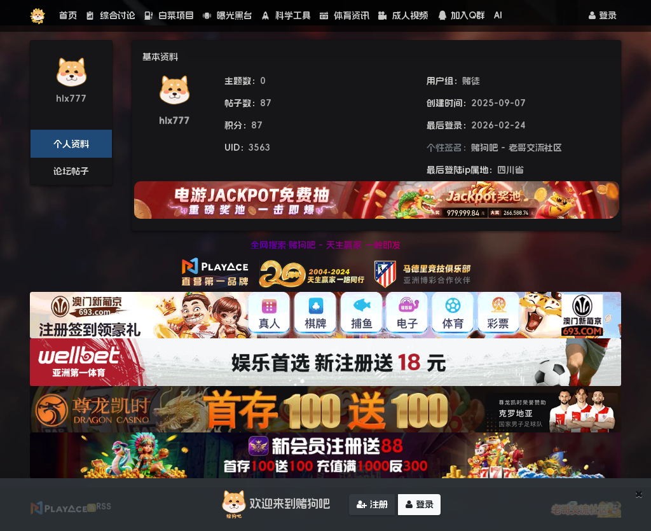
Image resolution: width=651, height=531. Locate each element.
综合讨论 (110, 15)
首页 (68, 15)
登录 (603, 15)
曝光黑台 (227, 15)
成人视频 (403, 15)
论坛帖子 (71, 171)
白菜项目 (169, 15)
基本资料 (160, 56)
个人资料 (71, 143)
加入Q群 (461, 15)
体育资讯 (344, 15)
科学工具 (286, 15)
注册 (372, 504)
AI (498, 15)
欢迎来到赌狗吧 (274, 504)
